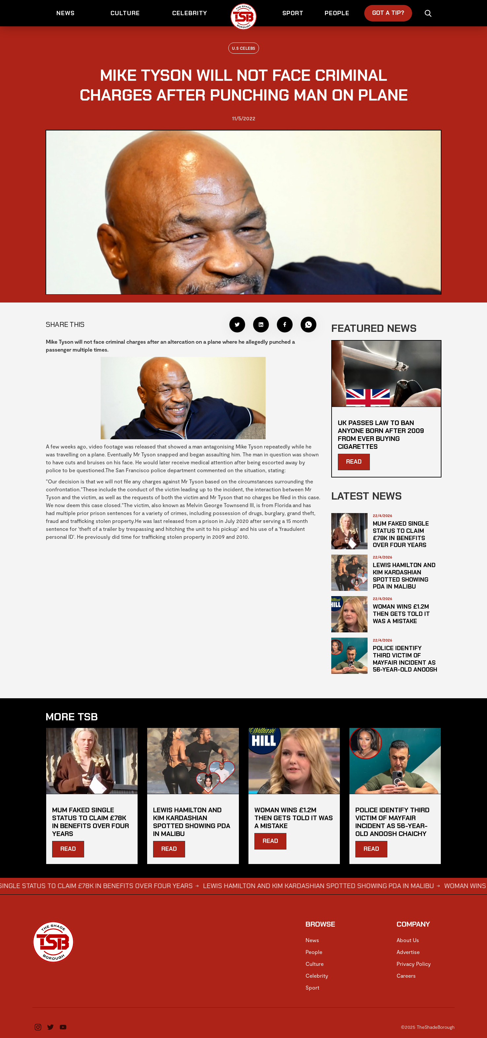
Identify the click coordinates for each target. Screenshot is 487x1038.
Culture (315, 964)
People (314, 952)
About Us (408, 940)
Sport (312, 987)
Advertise (408, 952)
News (312, 940)
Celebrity (317, 975)
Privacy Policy (414, 964)
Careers (406, 975)
